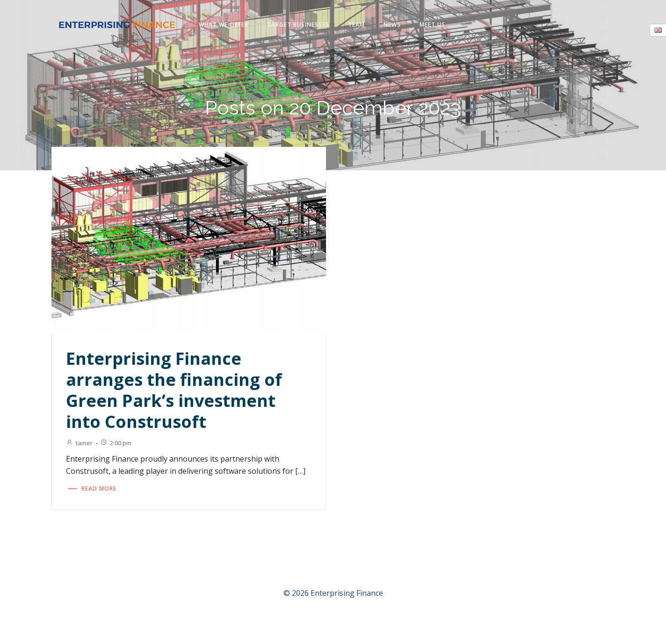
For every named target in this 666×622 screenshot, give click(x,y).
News (392, 25)
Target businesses (299, 25)
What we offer (224, 25)
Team (356, 25)
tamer (80, 444)
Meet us (433, 25)
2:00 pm (117, 444)
